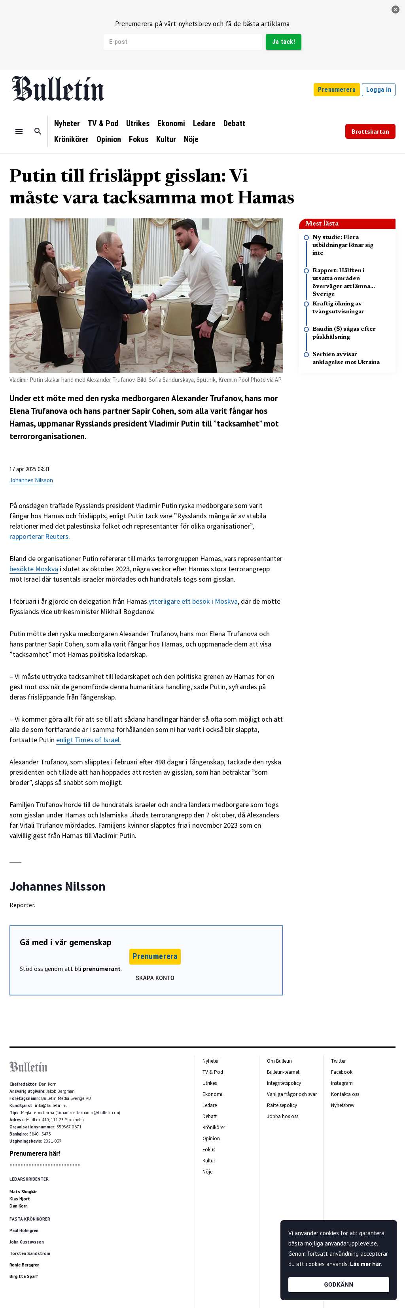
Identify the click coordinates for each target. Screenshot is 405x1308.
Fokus (138, 139)
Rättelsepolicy (282, 1105)
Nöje (191, 139)
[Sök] (37, 131)
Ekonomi (171, 123)
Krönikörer (71, 139)
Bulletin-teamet (283, 1072)
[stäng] (395, 9)
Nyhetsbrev (342, 1105)
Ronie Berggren (24, 1265)
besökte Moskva (33, 568)
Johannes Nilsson (31, 480)
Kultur (166, 139)
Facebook (341, 1072)
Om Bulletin (279, 1061)
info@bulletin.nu (51, 1105)
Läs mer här (365, 1264)
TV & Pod (103, 123)
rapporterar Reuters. (39, 536)
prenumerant (102, 968)
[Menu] (18, 131)
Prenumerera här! (35, 1153)
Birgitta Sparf (23, 1276)
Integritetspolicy (284, 1083)
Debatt (234, 123)
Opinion (109, 139)
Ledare (204, 123)
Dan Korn (18, 1206)
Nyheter (67, 123)
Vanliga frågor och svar (292, 1094)
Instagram (342, 1083)
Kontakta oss (345, 1094)
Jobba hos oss (282, 1116)
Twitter (338, 1061)
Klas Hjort (19, 1199)
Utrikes (138, 123)
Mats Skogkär (23, 1191)
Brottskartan (370, 131)
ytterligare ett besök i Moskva (193, 601)
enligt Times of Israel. (88, 739)
